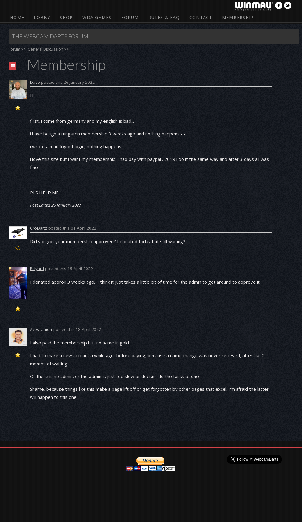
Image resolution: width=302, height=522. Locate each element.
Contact (200, 17)
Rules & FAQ (164, 17)
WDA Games (96, 17)
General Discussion (45, 49)
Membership (238, 17)
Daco (35, 82)
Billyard (37, 268)
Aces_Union (41, 329)
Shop (66, 17)
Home (17, 17)
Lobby (42, 17)
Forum (130, 17)
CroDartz (38, 228)
